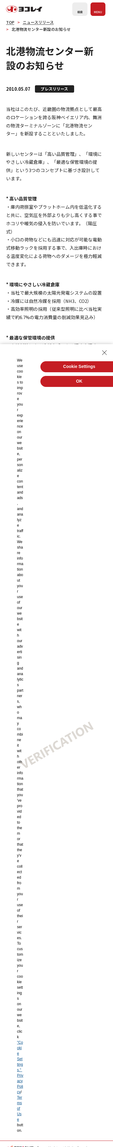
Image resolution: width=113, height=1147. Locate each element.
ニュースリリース (38, 22)
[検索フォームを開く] (79, 9)
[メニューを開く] (98, 9)
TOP (10, 22)
